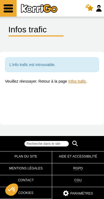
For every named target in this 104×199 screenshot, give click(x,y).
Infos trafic (77, 81)
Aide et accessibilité (78, 156)
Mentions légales (26, 168)
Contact (26, 180)
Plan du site (25, 156)
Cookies (26, 193)
